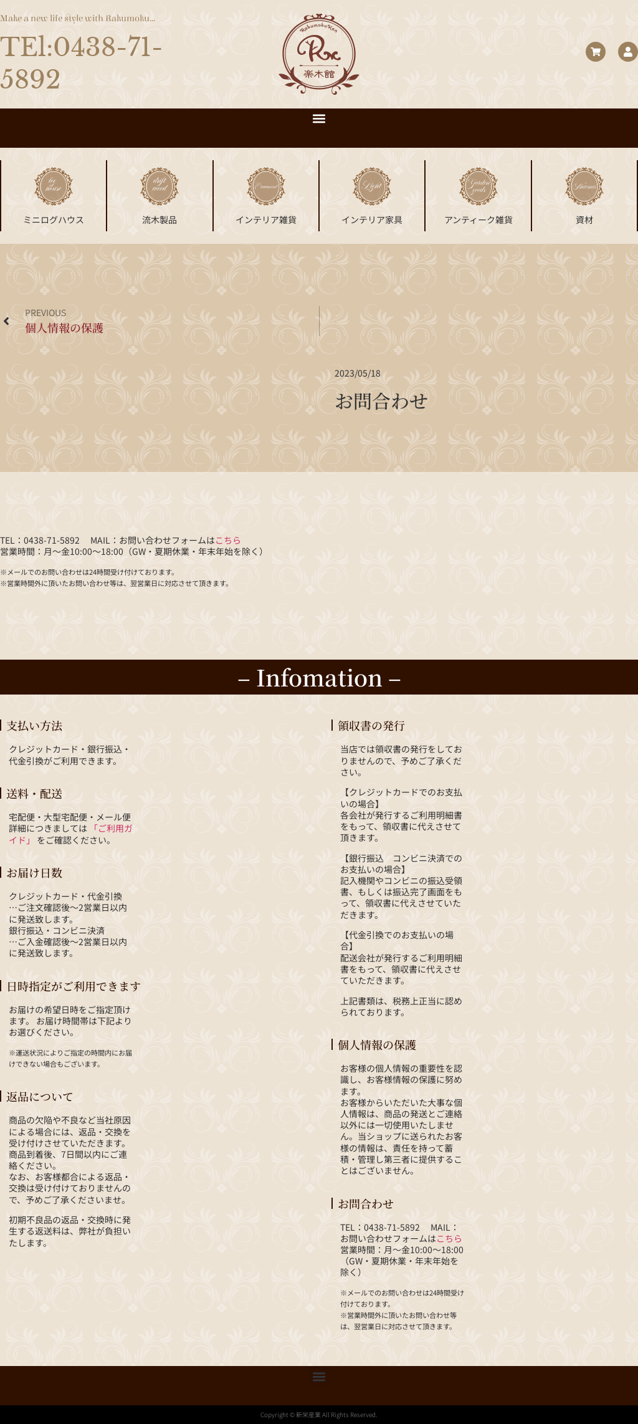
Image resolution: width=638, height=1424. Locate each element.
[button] (319, 118)
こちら (228, 540)
